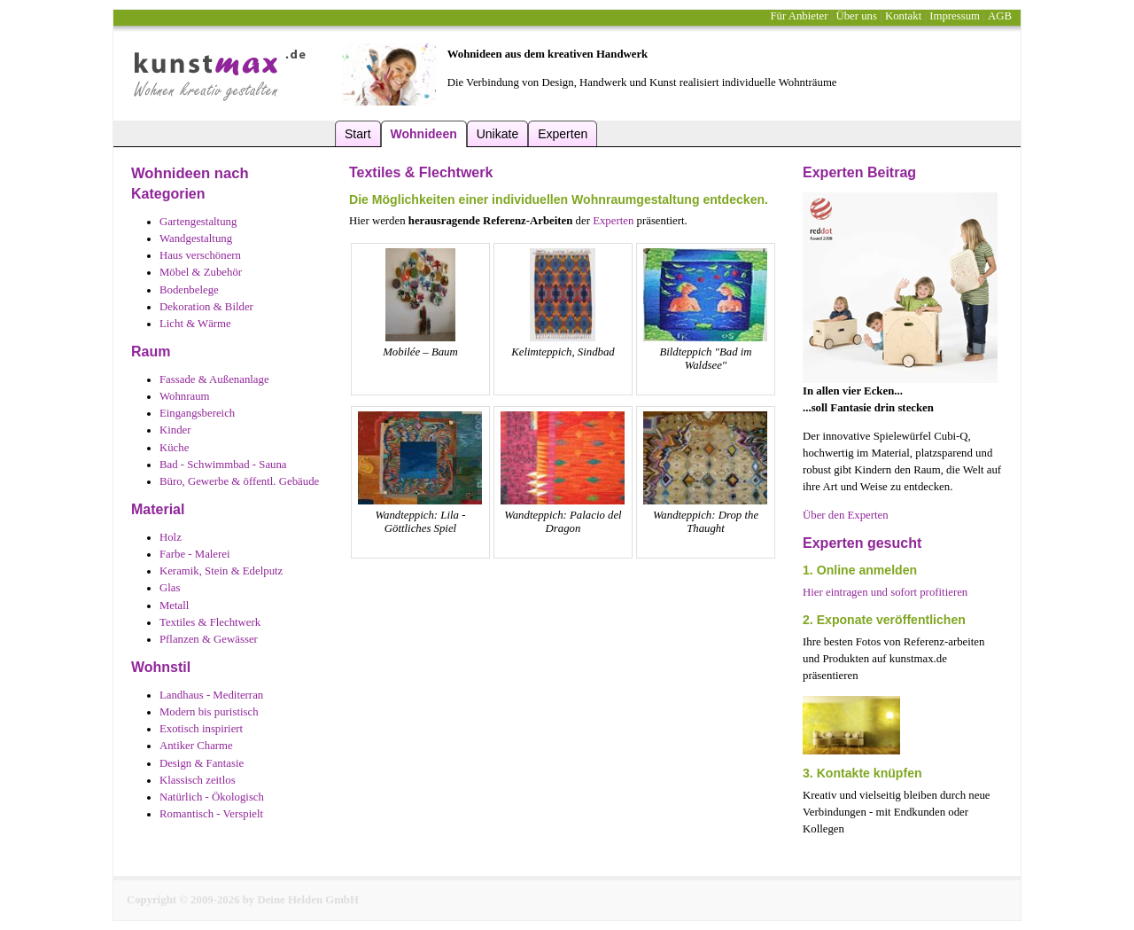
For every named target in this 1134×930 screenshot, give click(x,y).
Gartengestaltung (198, 221)
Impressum (954, 16)
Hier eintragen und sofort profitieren (885, 592)
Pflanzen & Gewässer (208, 639)
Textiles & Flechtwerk (209, 622)
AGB (1000, 16)
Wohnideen (424, 134)
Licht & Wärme (195, 323)
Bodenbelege (189, 290)
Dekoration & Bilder (206, 307)
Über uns (856, 16)
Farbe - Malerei (194, 554)
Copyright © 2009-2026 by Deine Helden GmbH (243, 900)
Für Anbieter (798, 16)
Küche (174, 448)
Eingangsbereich (197, 413)
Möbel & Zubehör (200, 272)
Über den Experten (846, 515)
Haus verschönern (200, 255)
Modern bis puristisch (209, 712)
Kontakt (903, 16)
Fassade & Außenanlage (214, 379)
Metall (174, 605)
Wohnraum (184, 396)
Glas (169, 588)
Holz (170, 537)
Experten (562, 134)
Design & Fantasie (201, 763)
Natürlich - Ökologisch (211, 797)
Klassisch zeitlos (197, 780)
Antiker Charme (196, 745)
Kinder (175, 430)
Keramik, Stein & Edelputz (221, 571)
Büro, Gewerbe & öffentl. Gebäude (239, 481)
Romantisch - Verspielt (211, 814)
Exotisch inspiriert (201, 729)
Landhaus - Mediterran (211, 695)
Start (358, 134)
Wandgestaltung (195, 238)
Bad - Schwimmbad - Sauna (223, 464)
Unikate (497, 134)
